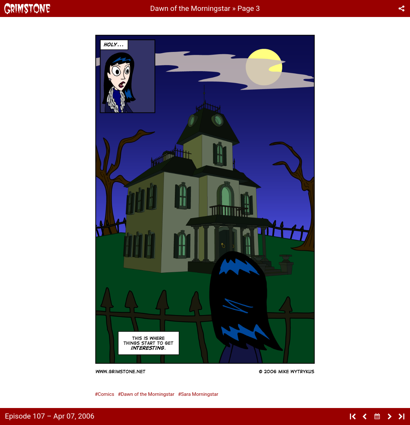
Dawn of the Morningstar (147, 394)
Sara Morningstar (199, 394)
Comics (106, 394)
